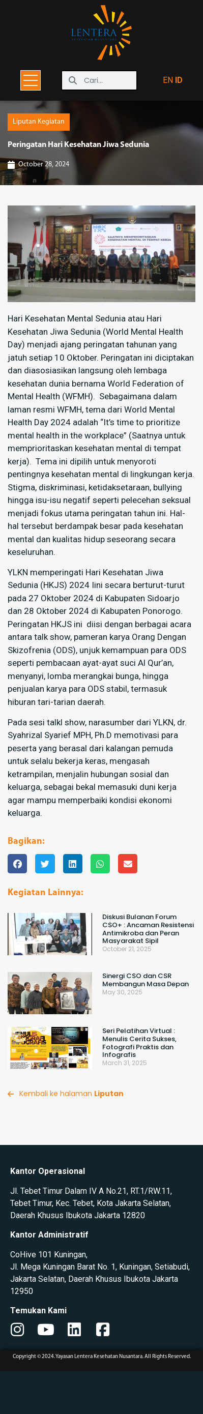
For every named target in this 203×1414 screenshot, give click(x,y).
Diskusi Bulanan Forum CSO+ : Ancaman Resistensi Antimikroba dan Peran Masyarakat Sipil (148, 972)
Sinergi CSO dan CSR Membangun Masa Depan (145, 1023)
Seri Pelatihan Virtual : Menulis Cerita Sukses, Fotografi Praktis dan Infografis (139, 1086)
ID (179, 80)
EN (168, 80)
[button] (17, 906)
